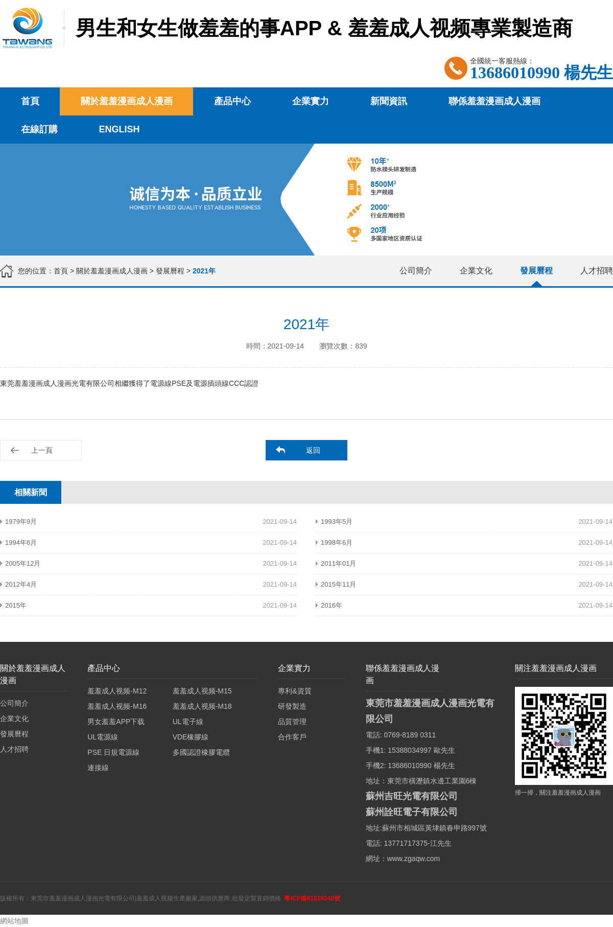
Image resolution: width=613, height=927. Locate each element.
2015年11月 (338, 584)
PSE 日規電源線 (113, 752)
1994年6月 (21, 542)
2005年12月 (22, 563)
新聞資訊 (388, 101)
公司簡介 (415, 270)
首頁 (30, 101)
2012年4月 (21, 584)
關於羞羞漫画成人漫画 (127, 101)
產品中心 (232, 101)
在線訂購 (39, 129)
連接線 (98, 767)
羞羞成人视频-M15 (202, 691)
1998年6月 (336, 542)
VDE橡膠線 (191, 737)
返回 (313, 450)
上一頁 (42, 450)
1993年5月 (336, 521)
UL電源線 (102, 737)
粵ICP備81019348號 (312, 898)
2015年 (16, 605)
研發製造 (292, 706)
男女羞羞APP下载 (116, 721)
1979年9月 (21, 521)
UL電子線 (188, 721)
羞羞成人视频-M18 (202, 706)
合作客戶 (292, 737)
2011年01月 (338, 563)
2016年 (331, 605)
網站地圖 (14, 921)
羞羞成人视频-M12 (117, 691)
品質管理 (292, 721)
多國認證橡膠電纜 (201, 752)
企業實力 (310, 101)
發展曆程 (170, 271)
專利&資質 (294, 691)
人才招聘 (596, 270)
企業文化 (476, 270)
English (119, 129)
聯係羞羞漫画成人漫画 (494, 101)
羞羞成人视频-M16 (117, 706)
